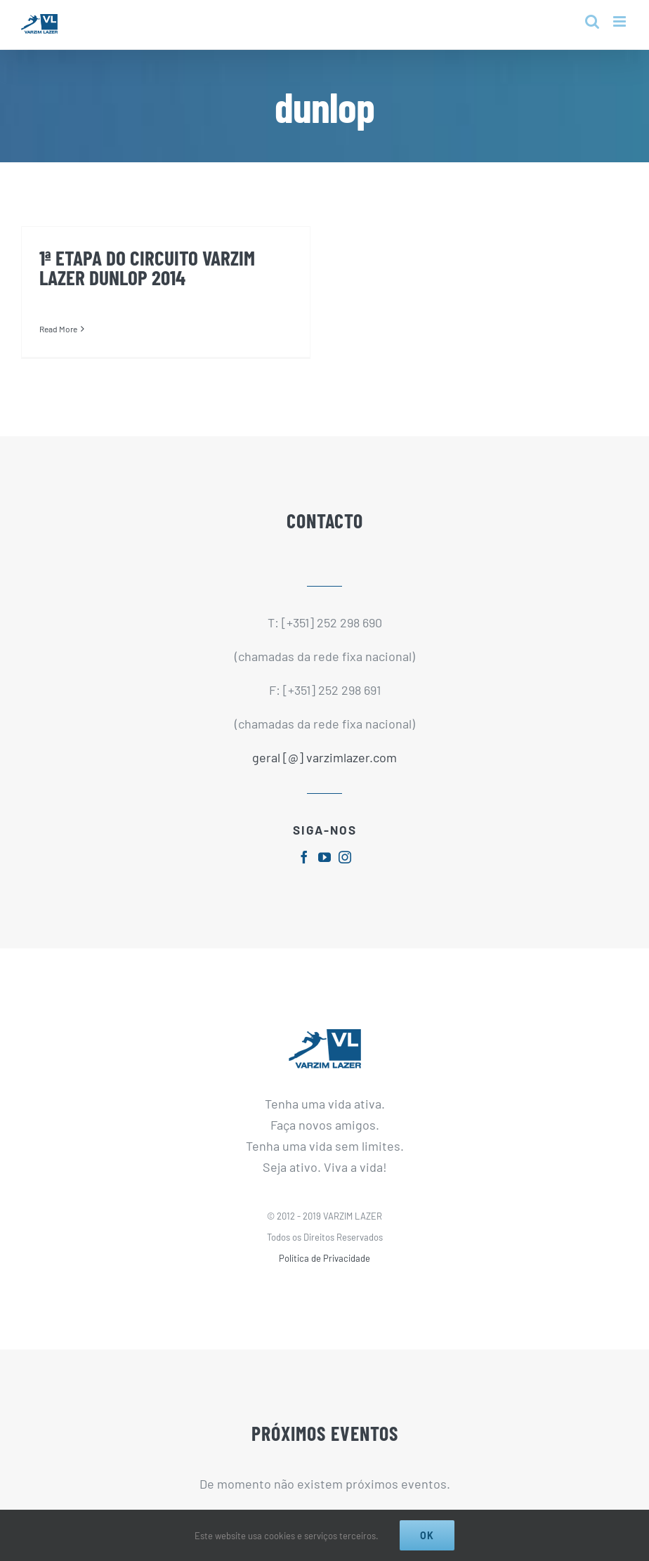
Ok (427, 1535)
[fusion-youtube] (324, 857)
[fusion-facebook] (304, 857)
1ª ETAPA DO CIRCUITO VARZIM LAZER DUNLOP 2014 (147, 267)
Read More (58, 329)
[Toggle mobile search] (592, 21)
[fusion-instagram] (345, 857)
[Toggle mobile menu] (620, 21)
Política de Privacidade (324, 1258)
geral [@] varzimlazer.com (324, 757)
